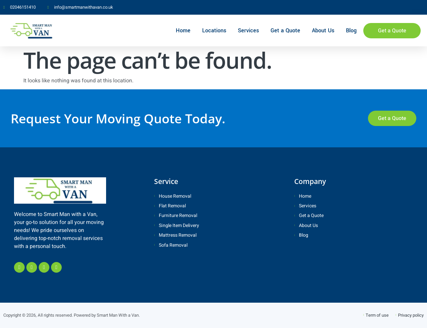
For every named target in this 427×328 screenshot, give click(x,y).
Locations (214, 30)
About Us (323, 30)
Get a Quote (285, 30)
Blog (351, 30)
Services (248, 30)
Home (183, 30)
